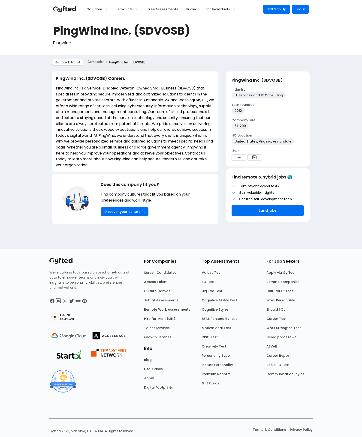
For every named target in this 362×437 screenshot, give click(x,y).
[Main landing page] (67, 9)
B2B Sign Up (276, 9)
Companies (96, 62)
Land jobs (268, 210)
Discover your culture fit (124, 211)
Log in (300, 9)
